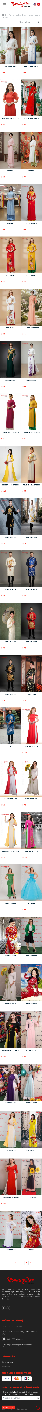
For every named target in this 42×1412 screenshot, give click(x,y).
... (22, 1263)
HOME (4, 15)
